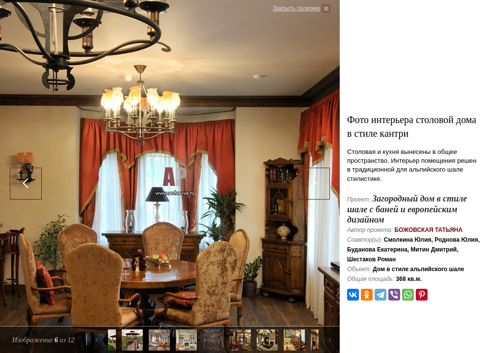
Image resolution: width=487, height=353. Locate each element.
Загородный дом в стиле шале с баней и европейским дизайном (407, 209)
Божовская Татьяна (428, 230)
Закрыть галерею (296, 8)
